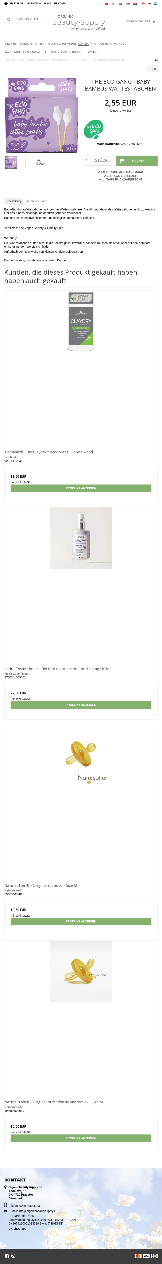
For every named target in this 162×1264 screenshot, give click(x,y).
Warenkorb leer (142, 21)
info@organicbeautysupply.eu (38, 1211)
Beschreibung (14, 201)
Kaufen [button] (130, 161)
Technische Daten (37, 201)
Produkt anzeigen (81, 488)
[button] (148, 69)
